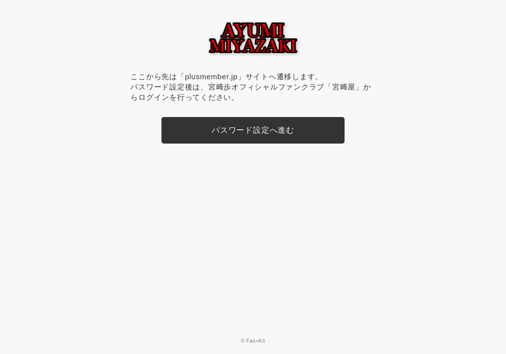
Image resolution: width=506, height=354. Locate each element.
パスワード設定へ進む (253, 130)
